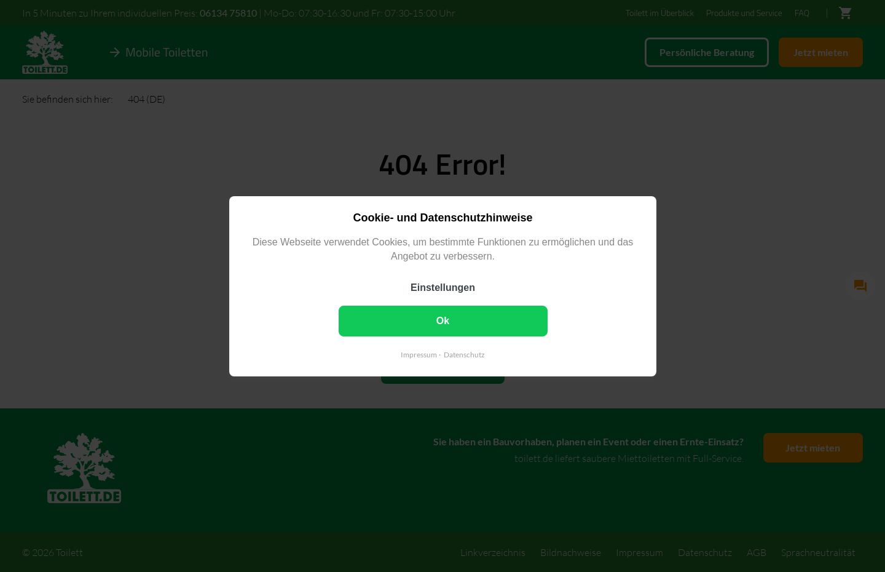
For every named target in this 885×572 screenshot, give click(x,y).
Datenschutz (464, 354)
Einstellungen (443, 287)
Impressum (419, 354)
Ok (442, 320)
